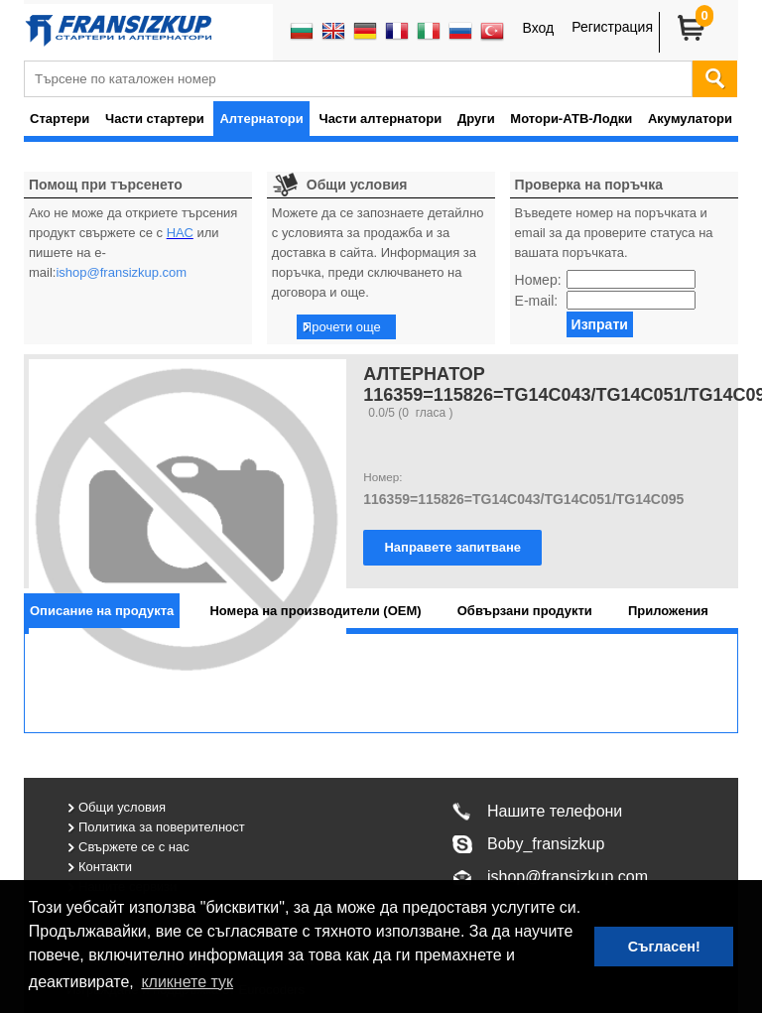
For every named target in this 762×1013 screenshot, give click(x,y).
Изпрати (600, 324)
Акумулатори (690, 118)
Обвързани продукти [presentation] (524, 610)
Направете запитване (452, 547)
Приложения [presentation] (668, 610)
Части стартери (154, 118)
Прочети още (342, 326)
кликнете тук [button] (187, 981)
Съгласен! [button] (664, 946)
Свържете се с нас (134, 846)
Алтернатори (261, 118)
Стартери (59, 118)
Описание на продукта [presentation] (102, 610)
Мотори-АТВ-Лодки (571, 118)
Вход (538, 28)
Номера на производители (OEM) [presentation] (315, 610)
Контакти (105, 866)
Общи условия (122, 807)
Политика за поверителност (161, 827)
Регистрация (612, 27)
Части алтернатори (381, 118)
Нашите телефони (554, 811)
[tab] (102, 610)
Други (476, 118)
